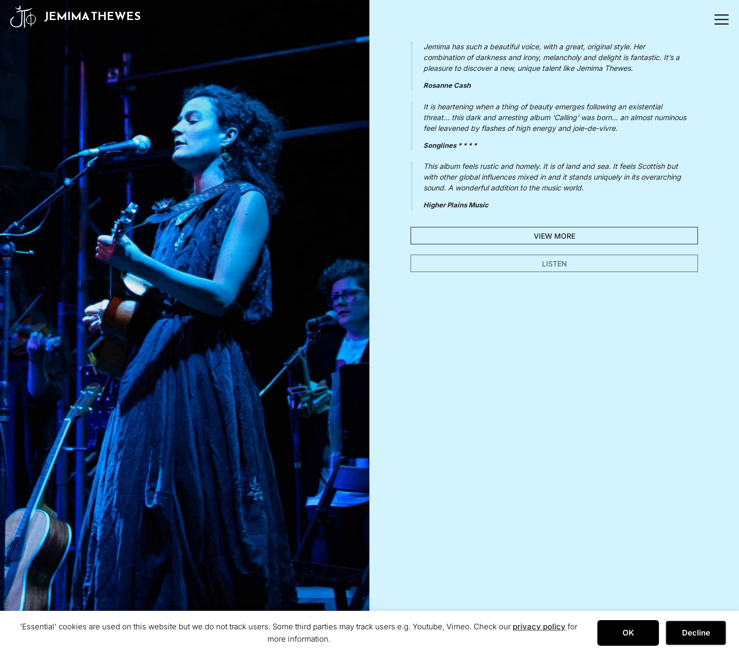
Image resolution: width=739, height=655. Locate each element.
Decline (696, 633)
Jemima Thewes (92, 16)
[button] (719, 16)
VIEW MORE (554, 236)
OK (628, 633)
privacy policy (539, 626)
